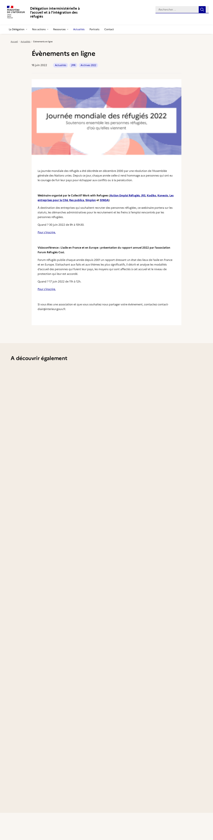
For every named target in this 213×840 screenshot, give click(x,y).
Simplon (90, 200)
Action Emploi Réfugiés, (125, 195)
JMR (73, 65)
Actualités (79, 29)
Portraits (94, 29)
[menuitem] (182, 9)
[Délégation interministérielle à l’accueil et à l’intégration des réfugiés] (49, 12)
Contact (109, 29)
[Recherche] (182, 9)
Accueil (14, 41)
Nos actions (40, 29)
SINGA (104, 200)
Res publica (76, 200)
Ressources (60, 29)
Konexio (162, 195)
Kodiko (151, 195)
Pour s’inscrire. (47, 232)
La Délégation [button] (18, 29)
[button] (182, 9)
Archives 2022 (88, 65)
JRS (143, 195)
